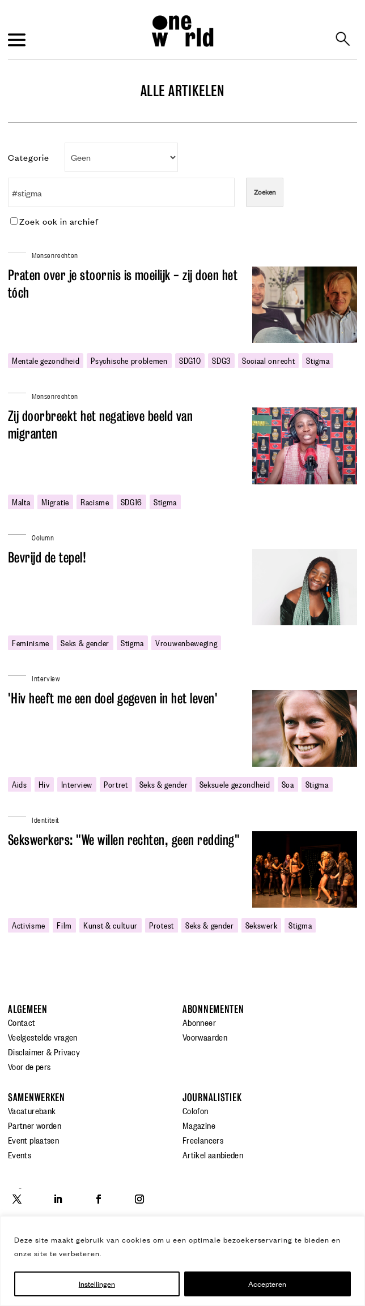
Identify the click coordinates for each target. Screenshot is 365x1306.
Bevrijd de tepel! (47, 557)
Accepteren (267, 1283)
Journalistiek (211, 1097)
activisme (28, 924)
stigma (317, 360)
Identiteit (46, 819)
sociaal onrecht (268, 360)
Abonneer (199, 1022)
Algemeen (28, 1009)
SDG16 (131, 501)
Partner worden (34, 1125)
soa (288, 783)
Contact (22, 1022)
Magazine (198, 1125)
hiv (44, 783)
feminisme (30, 642)
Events (19, 1154)
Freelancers (202, 1139)
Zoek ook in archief (54, 221)
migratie (55, 501)
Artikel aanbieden (212, 1154)
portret (116, 783)
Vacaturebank (32, 1110)
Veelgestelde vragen (43, 1036)
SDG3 (221, 360)
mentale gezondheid (45, 360)
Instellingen (97, 1283)
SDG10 (190, 360)
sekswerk (261, 924)
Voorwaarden (204, 1036)
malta (21, 501)
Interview (76, 783)
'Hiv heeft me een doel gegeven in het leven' (113, 698)
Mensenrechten (55, 254)
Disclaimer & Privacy (44, 1051)
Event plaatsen (33, 1139)
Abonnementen (213, 1009)
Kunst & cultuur (110, 924)
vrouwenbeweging (186, 642)
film (64, 924)
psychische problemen (129, 360)
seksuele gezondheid (235, 783)
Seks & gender (85, 642)
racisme (94, 501)
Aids (19, 783)
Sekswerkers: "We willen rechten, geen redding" (124, 840)
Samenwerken (36, 1097)
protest (161, 924)
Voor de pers (29, 1066)
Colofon (195, 1110)
